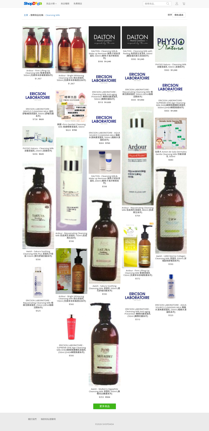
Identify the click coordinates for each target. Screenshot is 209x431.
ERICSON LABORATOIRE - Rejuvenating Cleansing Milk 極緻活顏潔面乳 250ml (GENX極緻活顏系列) (38, 304)
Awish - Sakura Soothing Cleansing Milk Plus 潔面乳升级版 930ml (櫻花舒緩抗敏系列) (38, 253)
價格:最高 (178, 14)
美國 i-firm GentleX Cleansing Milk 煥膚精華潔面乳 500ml (71, 125)
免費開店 (78, 3)
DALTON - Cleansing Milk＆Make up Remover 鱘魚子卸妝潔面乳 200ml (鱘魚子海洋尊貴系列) (104, 179)
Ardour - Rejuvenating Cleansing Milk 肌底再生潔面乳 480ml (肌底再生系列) (138, 210)
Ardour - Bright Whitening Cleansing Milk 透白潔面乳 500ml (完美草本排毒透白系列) (71, 77)
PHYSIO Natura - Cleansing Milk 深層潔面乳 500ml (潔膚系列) (170, 65)
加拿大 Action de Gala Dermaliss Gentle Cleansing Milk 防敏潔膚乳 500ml (171, 154)
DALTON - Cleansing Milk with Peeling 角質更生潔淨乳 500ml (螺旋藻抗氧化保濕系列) (137, 53)
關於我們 (32, 419)
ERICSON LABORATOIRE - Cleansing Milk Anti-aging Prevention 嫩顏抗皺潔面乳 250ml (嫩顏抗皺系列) (138, 312)
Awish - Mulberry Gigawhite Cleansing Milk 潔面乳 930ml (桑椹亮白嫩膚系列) (104, 391)
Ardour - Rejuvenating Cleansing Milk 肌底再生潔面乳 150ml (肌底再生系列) (71, 235)
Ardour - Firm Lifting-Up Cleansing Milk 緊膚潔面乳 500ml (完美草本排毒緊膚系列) (38, 72)
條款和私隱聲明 (48, 419)
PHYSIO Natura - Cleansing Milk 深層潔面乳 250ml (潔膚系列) (38, 149)
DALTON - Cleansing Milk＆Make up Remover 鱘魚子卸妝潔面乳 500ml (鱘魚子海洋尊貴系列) (104, 54)
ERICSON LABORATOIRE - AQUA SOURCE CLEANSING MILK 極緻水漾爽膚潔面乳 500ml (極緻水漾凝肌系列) (104, 136)
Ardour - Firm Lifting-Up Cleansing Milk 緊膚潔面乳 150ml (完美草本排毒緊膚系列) (137, 272)
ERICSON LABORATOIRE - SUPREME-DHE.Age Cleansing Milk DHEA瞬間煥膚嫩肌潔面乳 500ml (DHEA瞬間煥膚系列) (171, 104)
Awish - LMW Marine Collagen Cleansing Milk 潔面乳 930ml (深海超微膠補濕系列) (170, 258)
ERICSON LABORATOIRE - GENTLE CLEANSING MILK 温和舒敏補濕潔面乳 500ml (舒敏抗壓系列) (38, 112)
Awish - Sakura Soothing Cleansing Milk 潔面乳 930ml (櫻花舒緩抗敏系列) (104, 288)
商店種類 (65, 3)
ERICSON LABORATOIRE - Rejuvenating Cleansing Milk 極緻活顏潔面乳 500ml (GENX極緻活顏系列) (137, 93)
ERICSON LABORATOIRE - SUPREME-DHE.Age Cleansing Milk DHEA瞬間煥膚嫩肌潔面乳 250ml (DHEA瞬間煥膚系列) (71, 348)
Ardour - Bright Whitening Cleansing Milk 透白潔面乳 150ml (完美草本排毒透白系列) (71, 298)
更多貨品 (104, 406)
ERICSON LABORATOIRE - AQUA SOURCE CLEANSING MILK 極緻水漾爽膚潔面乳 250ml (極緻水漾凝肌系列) (170, 308)
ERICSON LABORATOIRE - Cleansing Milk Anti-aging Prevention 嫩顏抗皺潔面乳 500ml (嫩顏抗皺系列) (104, 95)
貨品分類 (51, 3)
